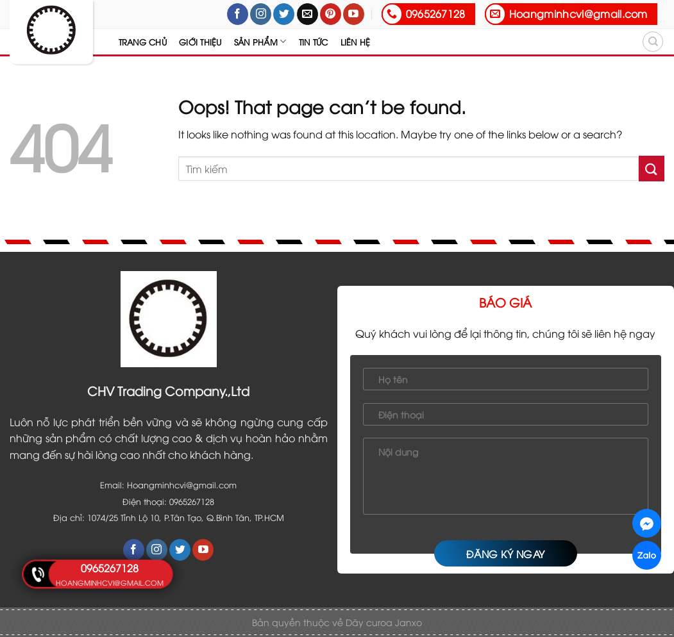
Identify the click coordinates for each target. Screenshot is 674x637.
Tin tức (313, 41)
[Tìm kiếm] (653, 41)
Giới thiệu (200, 41)
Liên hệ (356, 41)
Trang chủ (143, 41)
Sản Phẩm (260, 41)
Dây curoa (370, 622)
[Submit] (651, 168)
